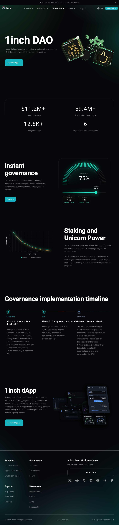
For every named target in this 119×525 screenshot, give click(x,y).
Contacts (8, 502)
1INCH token (34, 471)
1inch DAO (33, 465)
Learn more (74, 2)
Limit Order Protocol (13, 476)
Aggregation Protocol (13, 471)
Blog (82, 8)
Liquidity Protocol (12, 465)
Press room (9, 497)
